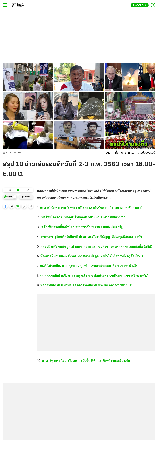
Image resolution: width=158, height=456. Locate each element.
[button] (5, 206)
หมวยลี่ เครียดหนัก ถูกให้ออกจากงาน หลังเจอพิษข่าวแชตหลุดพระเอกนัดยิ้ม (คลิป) (96, 246)
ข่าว (108, 152)
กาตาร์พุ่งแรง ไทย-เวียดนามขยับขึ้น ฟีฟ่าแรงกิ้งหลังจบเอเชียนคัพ (86, 360)
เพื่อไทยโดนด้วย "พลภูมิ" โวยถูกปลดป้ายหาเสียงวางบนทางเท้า (82, 217)
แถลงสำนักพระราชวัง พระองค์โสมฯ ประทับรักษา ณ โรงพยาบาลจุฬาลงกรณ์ (91, 207)
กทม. (131, 152)
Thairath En (139, 5)
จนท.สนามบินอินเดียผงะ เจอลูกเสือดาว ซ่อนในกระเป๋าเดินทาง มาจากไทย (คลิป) (94, 275)
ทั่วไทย (119, 152)
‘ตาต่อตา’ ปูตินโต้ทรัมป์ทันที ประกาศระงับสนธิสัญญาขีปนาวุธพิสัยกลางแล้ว (91, 237)
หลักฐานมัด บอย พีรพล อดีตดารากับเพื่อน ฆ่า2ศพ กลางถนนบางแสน (86, 285)
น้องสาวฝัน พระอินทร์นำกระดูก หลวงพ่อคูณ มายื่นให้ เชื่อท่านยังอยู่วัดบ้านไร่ (91, 256)
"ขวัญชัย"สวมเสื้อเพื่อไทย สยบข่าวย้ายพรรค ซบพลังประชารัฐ (82, 227)
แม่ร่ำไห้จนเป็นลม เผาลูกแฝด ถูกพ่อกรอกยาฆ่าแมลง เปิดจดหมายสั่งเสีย (89, 266)
